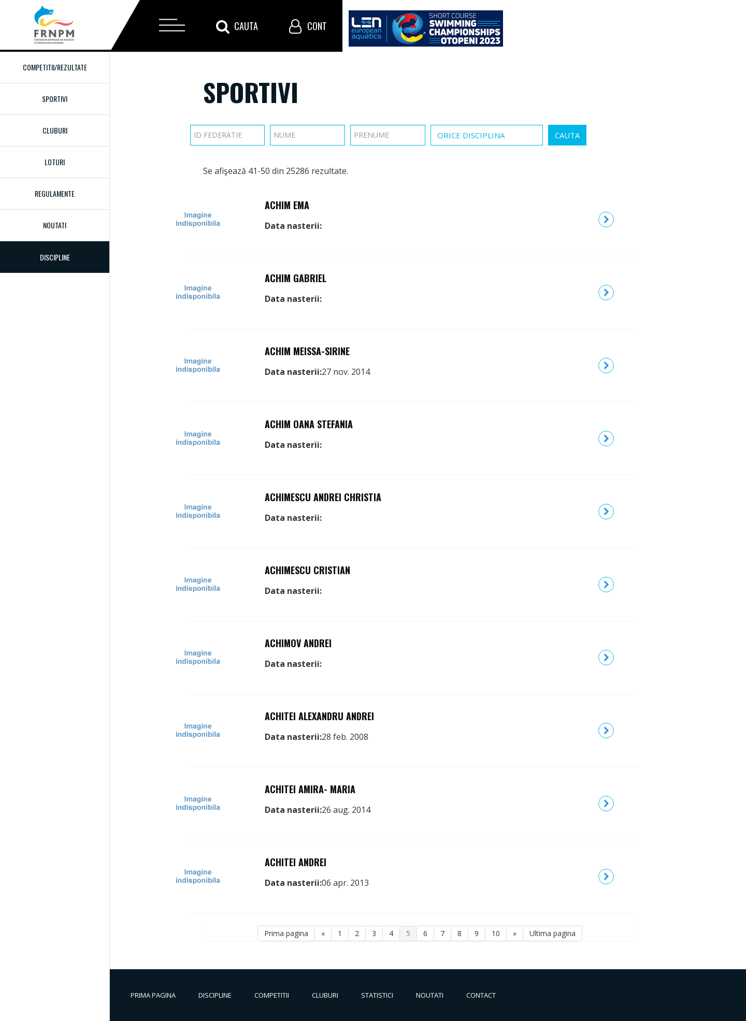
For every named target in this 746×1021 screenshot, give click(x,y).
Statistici (377, 995)
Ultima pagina (552, 933)
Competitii (271, 995)
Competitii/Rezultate (55, 67)
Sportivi (54, 98)
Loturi (55, 161)
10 (496, 933)
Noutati (54, 225)
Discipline (215, 995)
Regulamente (55, 193)
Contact (481, 995)
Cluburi (54, 130)
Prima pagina (286, 933)
